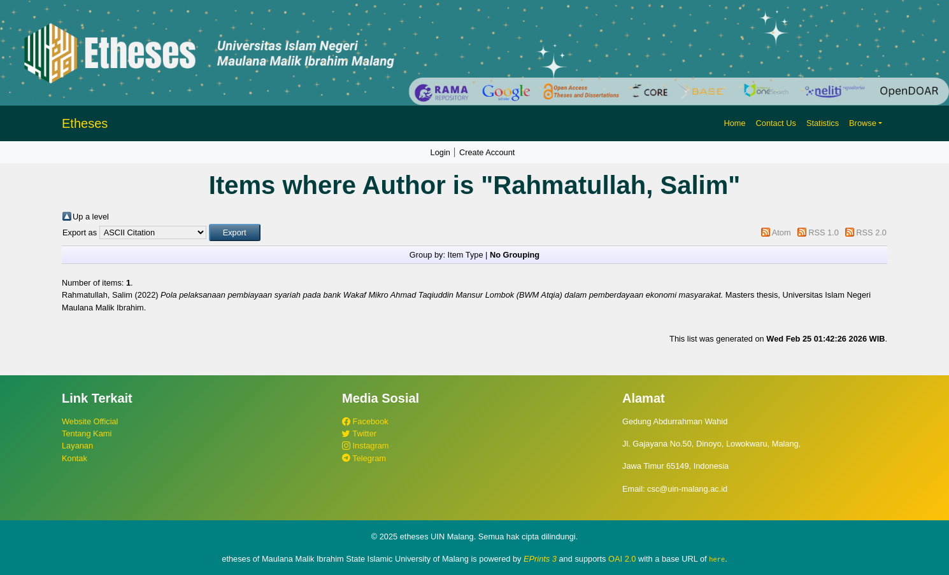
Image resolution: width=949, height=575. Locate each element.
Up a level (91, 216)
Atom (781, 232)
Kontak (74, 458)
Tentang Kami (86, 433)
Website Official (90, 421)
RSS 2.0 (871, 232)
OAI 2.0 (622, 559)
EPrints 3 (540, 559)
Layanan (77, 445)
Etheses (85, 123)
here (717, 559)
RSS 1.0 (823, 232)
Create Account (487, 152)
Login (440, 152)
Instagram (365, 445)
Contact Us (776, 123)
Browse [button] (862, 123)
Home (734, 123)
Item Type (465, 255)
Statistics (822, 123)
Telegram (364, 458)
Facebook (365, 421)
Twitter (359, 433)
